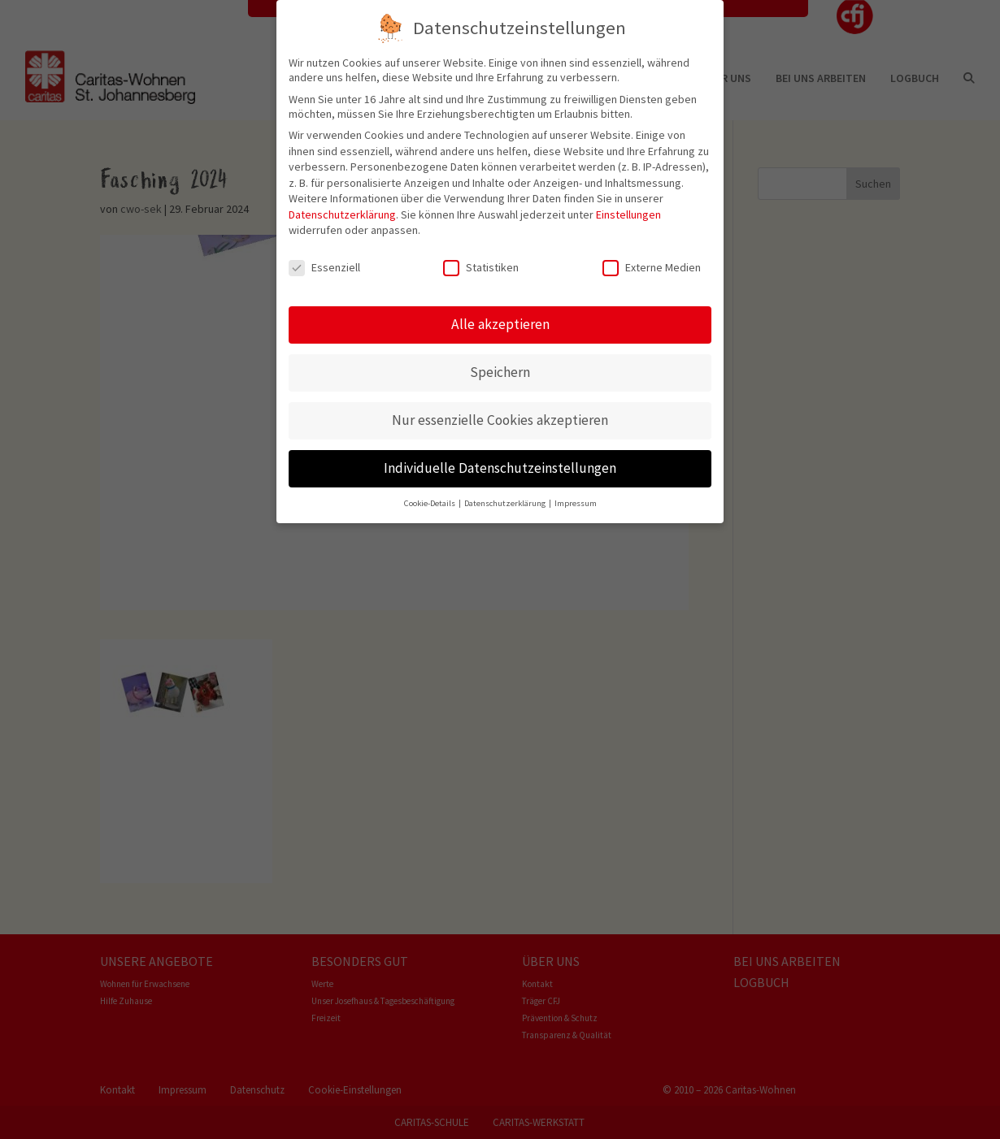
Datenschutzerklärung (342, 213)
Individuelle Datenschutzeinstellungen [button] (500, 466)
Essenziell (324, 266)
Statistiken (481, 266)
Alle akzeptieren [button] (500, 322)
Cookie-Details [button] (430, 501)
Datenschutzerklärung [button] (505, 501)
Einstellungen (628, 213)
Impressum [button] (575, 501)
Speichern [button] (500, 370)
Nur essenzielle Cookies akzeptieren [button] (500, 418)
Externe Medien (651, 266)
